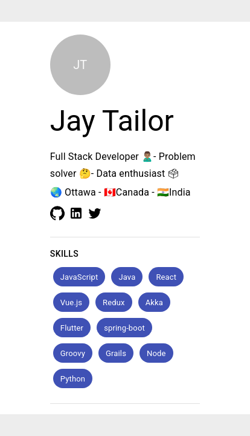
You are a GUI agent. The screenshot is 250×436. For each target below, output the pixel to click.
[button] (79, 276)
